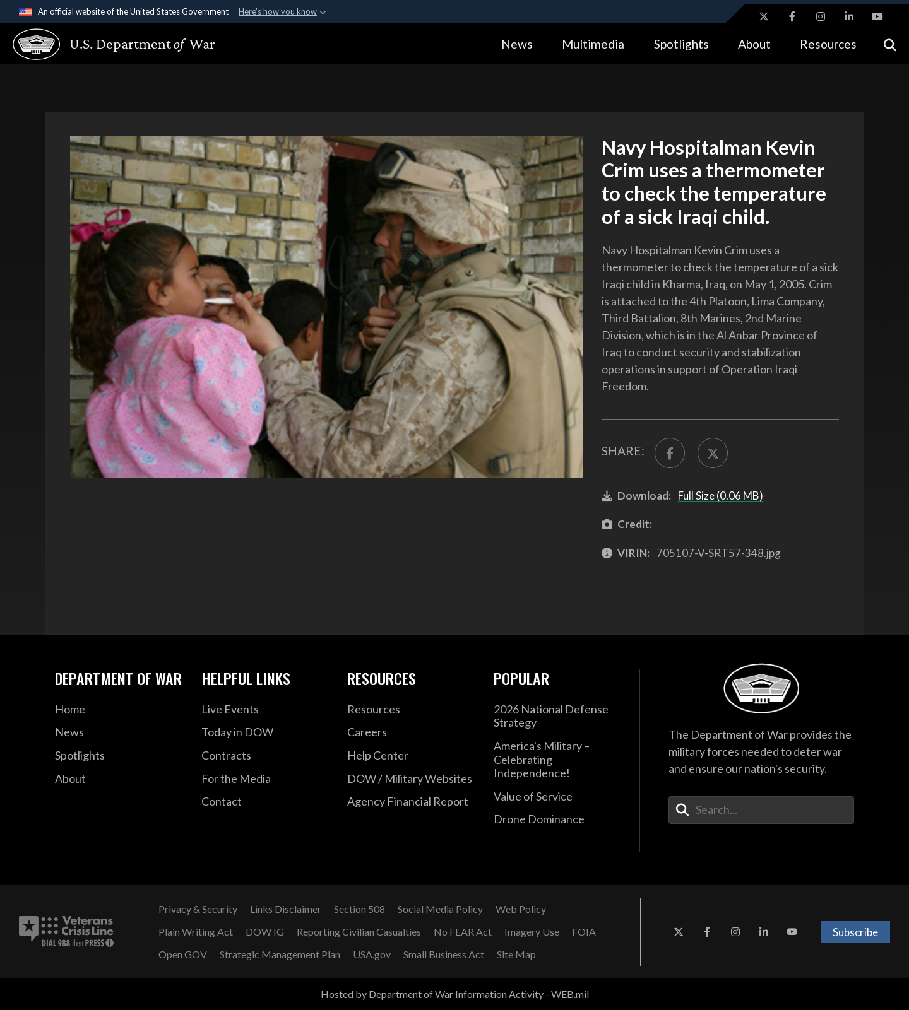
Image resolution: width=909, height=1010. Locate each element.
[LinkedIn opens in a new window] (849, 16)
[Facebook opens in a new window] (792, 16)
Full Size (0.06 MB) (720, 495)
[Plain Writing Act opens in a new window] (195, 931)
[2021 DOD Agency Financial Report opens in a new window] (411, 802)
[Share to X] (713, 453)
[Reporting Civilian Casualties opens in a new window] (358, 931)
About (754, 44)
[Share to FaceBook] (670, 453)
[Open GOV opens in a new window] (182, 954)
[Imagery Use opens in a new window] (532, 931)
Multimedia (593, 44)
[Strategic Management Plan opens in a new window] (280, 954)
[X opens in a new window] (763, 16)
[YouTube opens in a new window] (877, 16)
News (517, 44)
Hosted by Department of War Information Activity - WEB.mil (455, 994)
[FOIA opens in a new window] (584, 931)
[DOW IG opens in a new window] (264, 931)
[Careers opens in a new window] (411, 732)
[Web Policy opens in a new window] (520, 909)
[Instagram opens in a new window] (820, 16)
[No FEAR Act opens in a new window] (462, 931)
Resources (828, 44)
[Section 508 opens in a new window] (359, 909)
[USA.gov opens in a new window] (372, 954)
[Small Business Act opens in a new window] (443, 954)
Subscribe (855, 932)
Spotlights (681, 44)
